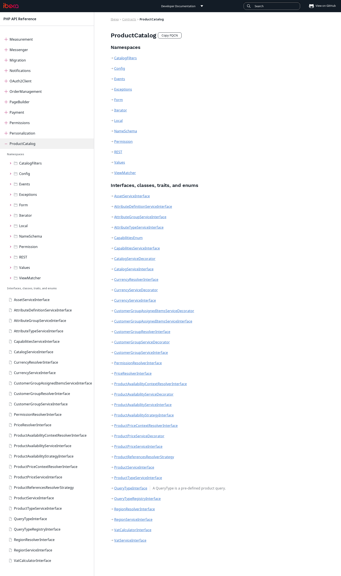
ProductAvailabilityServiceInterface (42, 445)
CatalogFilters (30, 163)
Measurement (21, 39)
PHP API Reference (19, 19)
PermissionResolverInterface (38, 414)
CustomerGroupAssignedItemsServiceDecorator (154, 310)
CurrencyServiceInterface (35, 372)
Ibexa (115, 19)
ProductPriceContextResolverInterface (45, 466)
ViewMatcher (30, 278)
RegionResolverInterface (34, 539)
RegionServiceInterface (33, 550)
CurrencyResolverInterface (36, 362)
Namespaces (15, 154)
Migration (18, 60)
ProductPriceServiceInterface (38, 477)
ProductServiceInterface (34, 498)
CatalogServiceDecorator (134, 258)
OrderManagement (26, 91)
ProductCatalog (22, 143)
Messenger (19, 49)
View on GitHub (321, 6)
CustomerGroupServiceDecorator (142, 342)
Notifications (20, 70)
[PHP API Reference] (11, 5)
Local (23, 225)
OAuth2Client (21, 81)
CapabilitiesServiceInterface (37, 341)
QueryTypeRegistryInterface (37, 529)
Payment (17, 112)
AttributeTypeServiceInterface (38, 331)
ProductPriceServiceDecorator (139, 436)
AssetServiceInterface (32, 299)
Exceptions (28, 194)
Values (24, 267)
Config (24, 173)
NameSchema (30, 236)
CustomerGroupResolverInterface (42, 393)
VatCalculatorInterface (32, 560)
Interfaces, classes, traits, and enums (32, 288)
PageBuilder (20, 102)
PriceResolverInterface (32, 425)
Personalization (22, 133)
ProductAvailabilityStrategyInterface (44, 456)
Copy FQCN (170, 35)
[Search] (272, 6)
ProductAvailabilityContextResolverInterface (50, 435)
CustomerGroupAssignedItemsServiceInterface (53, 383)
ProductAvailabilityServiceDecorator (144, 394)
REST (23, 257)
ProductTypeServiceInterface (38, 508)
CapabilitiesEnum (128, 237)
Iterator (25, 215)
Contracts (129, 19)
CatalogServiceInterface (33, 352)
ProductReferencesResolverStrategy (44, 487)
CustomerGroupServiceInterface (41, 404)
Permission (28, 246)
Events (24, 184)
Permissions (20, 122)
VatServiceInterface (130, 540)
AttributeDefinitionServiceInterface (43, 310)
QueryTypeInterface (30, 518)
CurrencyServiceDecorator (136, 290)
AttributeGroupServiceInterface (40, 320)
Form (23, 205)
